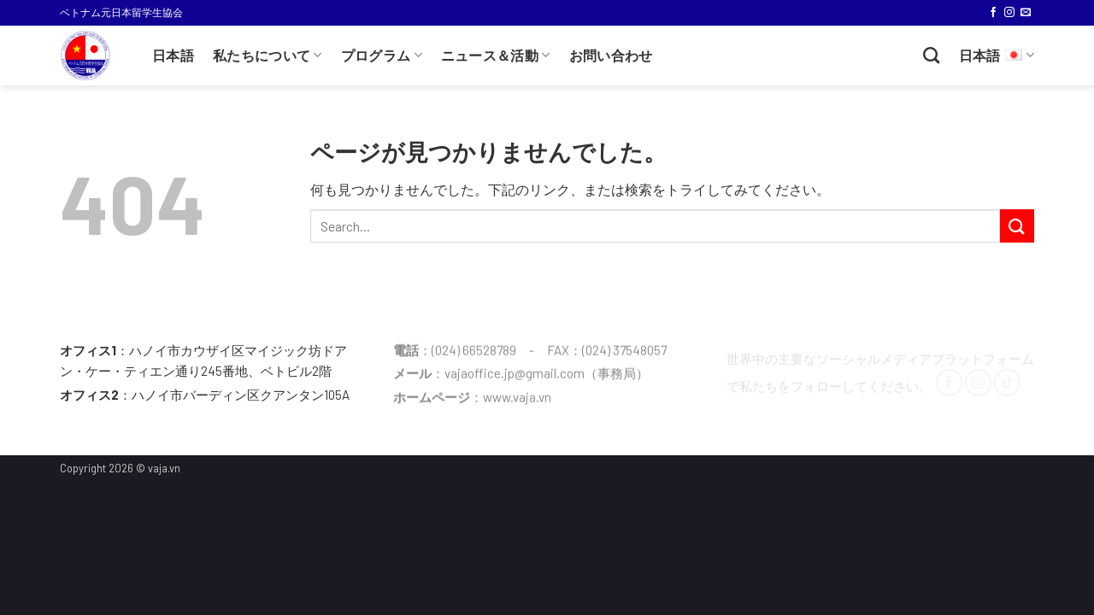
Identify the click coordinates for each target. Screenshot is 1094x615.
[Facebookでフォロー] (993, 13)
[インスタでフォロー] (1009, 13)
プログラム (381, 55)
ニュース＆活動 (495, 55)
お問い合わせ (611, 56)
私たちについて (267, 55)
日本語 (173, 56)
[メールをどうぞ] (1025, 13)
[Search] (931, 55)
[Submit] (1017, 226)
